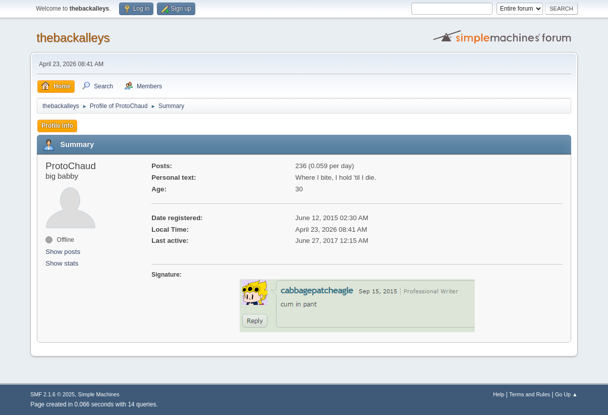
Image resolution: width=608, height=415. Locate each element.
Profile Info (57, 125)
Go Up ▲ (566, 394)
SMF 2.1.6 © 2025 (52, 394)
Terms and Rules (529, 394)
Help (498, 394)
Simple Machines (99, 394)
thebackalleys (72, 37)
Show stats (61, 263)
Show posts (62, 251)
